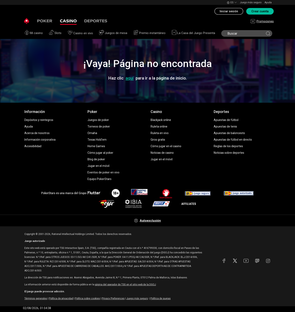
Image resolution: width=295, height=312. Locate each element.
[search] (246, 33)
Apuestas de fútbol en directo (233, 139)
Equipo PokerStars (99, 179)
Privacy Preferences (113, 298)
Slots (55, 33)
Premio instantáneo (149, 33)
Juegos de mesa (113, 33)
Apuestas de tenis (225, 126)
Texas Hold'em (97, 139)
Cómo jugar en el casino (166, 146)
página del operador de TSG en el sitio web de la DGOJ (125, 284)
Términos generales (35, 298)
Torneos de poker (98, 126)
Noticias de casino (162, 152)
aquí (130, 78)
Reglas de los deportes (228, 146)
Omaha (92, 133)
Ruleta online (159, 126)
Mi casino (33, 33)
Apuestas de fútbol (226, 120)
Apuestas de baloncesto (229, 133)
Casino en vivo (80, 33)
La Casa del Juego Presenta (193, 33)
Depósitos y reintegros (38, 120)
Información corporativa (40, 139)
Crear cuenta (260, 11)
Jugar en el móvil (98, 165)
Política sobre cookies (87, 298)
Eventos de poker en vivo (103, 172)
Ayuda (268, 2)
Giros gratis (158, 139)
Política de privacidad (61, 298)
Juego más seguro (250, 2)
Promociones (262, 21)
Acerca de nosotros (37, 133)
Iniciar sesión (229, 11)
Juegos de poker (98, 120)
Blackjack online (161, 120)
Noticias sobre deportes (229, 152)
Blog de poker (96, 159)
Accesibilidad (32, 146)
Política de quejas (160, 298)
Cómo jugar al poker (100, 152)
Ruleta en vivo (160, 133)
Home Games (96, 146)
